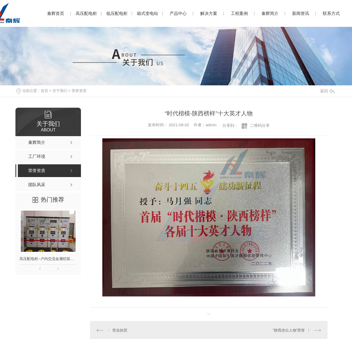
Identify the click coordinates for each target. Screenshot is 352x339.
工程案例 (239, 13)
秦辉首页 (55, 13)
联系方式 (331, 13)
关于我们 (59, 91)
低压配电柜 (117, 13)
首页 (44, 91)
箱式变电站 (147, 13)
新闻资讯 (300, 13)
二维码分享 (260, 125)
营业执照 (119, 330)
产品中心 (178, 13)
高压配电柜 (86, 13)
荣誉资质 (79, 91)
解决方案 (208, 13)
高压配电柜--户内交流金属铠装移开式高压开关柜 (48, 259)
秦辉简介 (270, 13)
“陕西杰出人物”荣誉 (289, 330)
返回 (327, 91)
